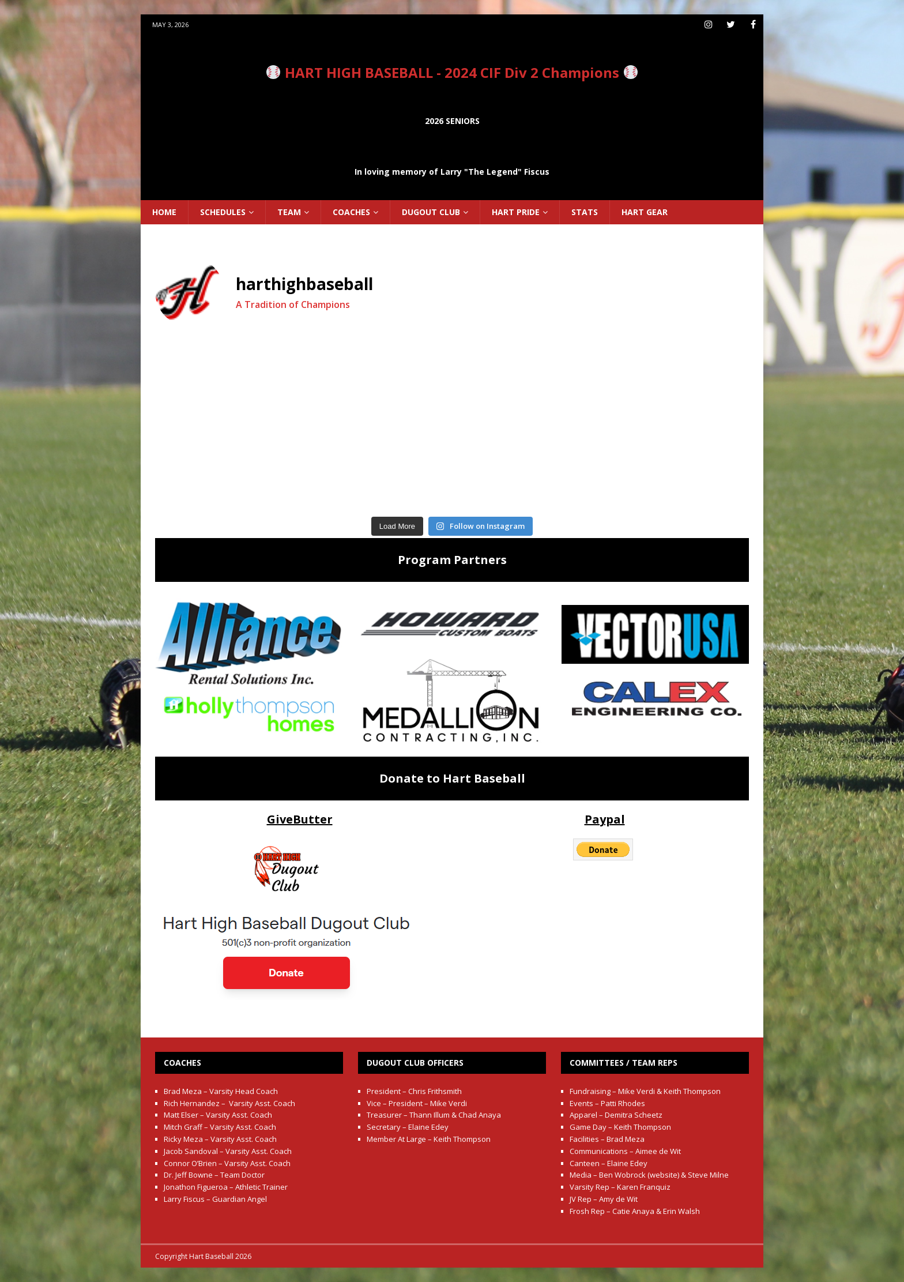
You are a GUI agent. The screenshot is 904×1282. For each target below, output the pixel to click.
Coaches (351, 211)
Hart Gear (645, 211)
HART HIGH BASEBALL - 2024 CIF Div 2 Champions (451, 72)
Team (289, 211)
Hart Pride (516, 211)
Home (164, 211)
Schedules (223, 211)
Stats (584, 211)
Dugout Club (431, 211)
